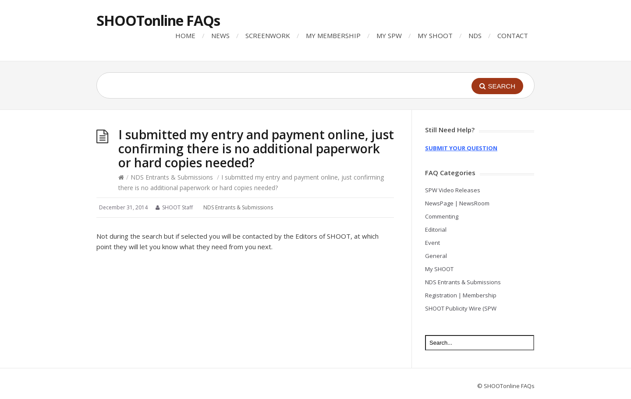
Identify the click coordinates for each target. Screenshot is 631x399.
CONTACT (512, 35)
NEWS (220, 35)
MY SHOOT (435, 35)
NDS (475, 35)
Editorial (436, 229)
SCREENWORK (267, 35)
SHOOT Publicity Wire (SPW (460, 308)
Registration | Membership (460, 295)
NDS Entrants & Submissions (172, 177)
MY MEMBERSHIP (333, 35)
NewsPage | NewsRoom (457, 203)
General (436, 256)
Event (432, 243)
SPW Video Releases (452, 190)
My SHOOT (439, 269)
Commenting (441, 216)
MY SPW (389, 35)
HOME (185, 35)
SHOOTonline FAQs (158, 20)
